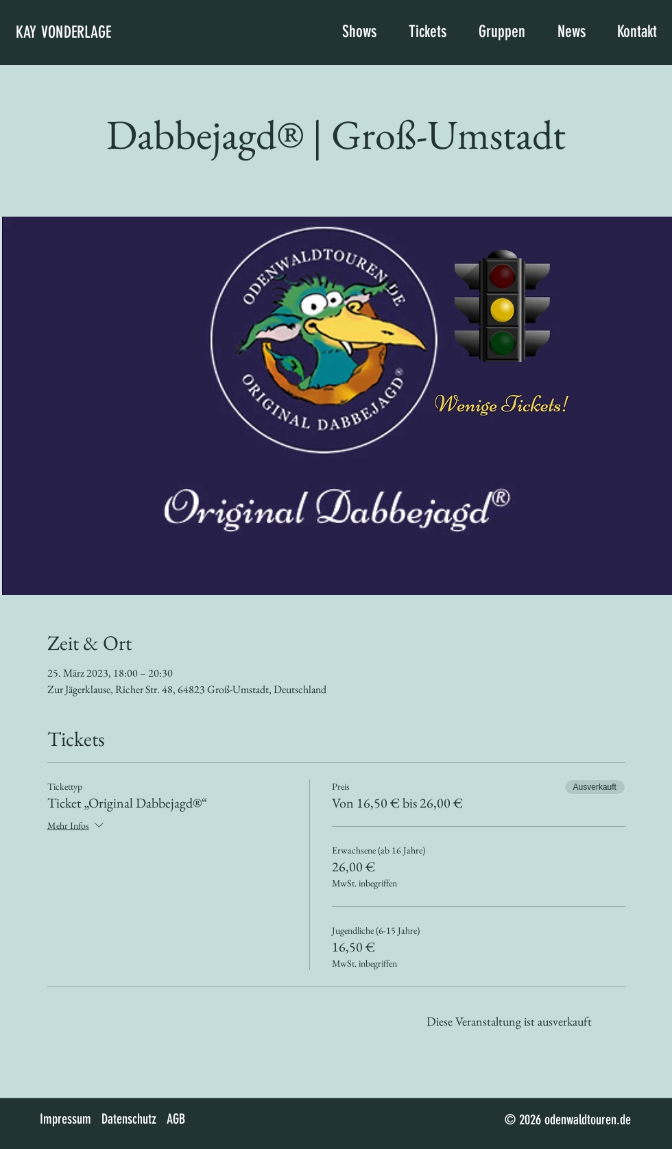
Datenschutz (128, 1119)
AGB (176, 1119)
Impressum (65, 1119)
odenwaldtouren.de (587, 1119)
